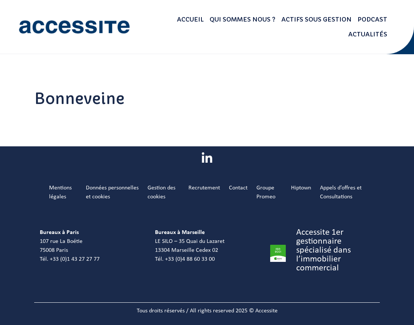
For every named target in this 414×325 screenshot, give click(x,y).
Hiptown (301, 188)
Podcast (372, 19)
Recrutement (204, 188)
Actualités (367, 34)
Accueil (190, 19)
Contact (238, 188)
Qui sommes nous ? (242, 19)
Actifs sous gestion (316, 19)
